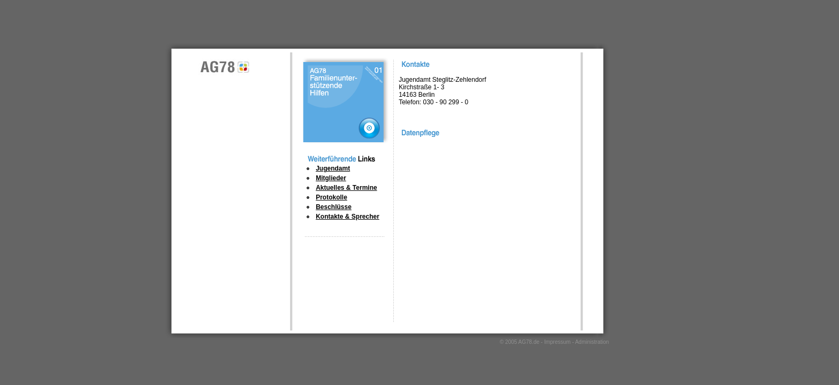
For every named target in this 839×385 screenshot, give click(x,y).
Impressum (557, 342)
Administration (592, 342)
